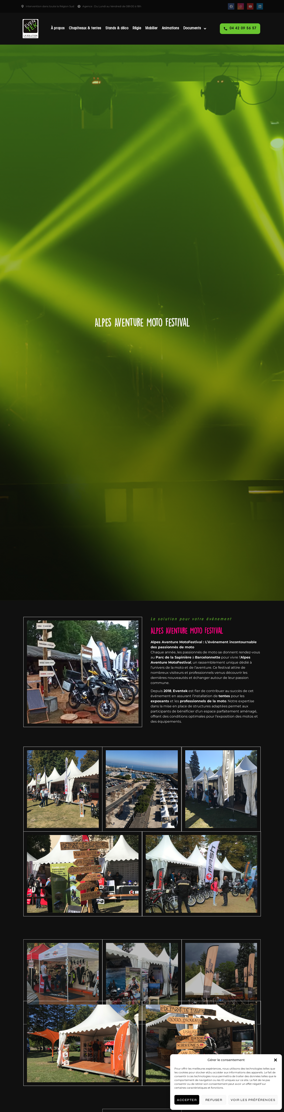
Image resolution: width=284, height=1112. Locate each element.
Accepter (187, 1100)
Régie (137, 28)
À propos (58, 28)
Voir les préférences (253, 1100)
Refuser (213, 1100)
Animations (170, 28)
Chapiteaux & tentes (85, 28)
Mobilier (151, 28)
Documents (195, 29)
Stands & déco (116, 28)
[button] (275, 1060)
